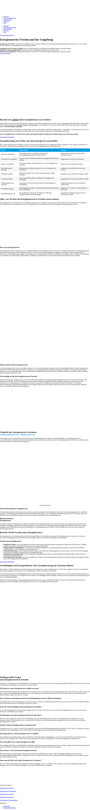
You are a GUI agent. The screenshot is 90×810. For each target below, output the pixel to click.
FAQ (5, 23)
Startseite (6, 16)
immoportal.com (47, 505)
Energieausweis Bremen (7, 797)
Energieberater (8, 20)
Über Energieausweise (10, 18)
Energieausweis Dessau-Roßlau (9, 800)
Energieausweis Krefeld (6, 794)
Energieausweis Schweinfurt (8, 791)
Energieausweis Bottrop (6, 788)
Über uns (6, 21)
